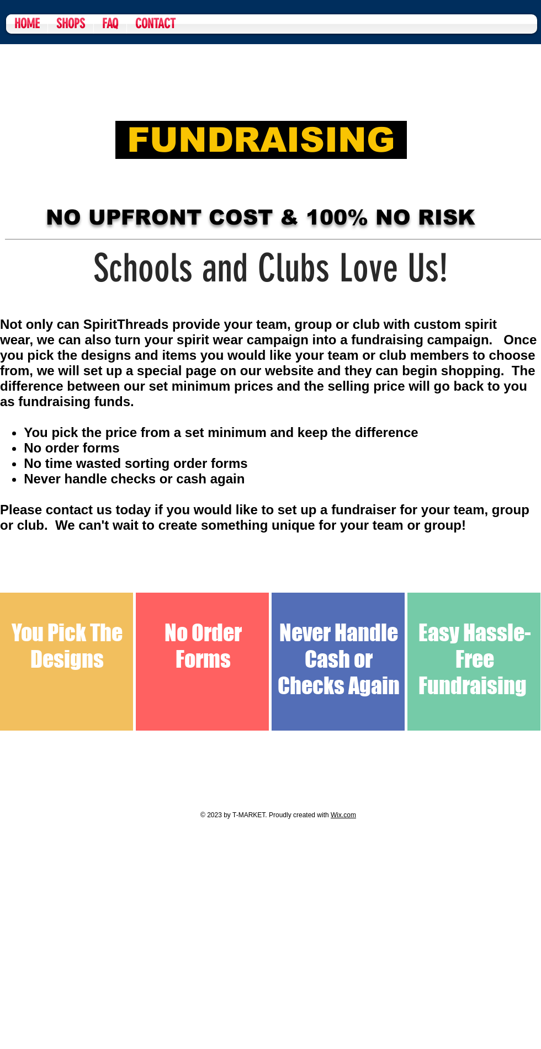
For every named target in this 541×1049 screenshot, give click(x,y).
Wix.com (343, 815)
